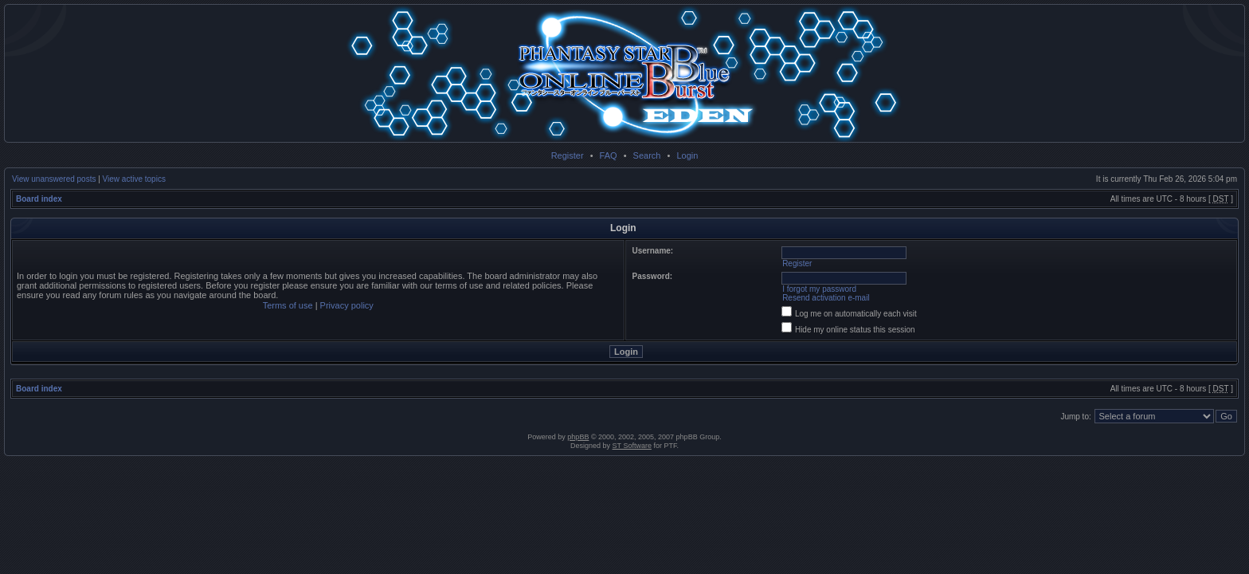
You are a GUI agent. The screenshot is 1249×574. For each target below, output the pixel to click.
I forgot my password (819, 289)
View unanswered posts (54, 179)
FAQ (608, 155)
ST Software (632, 446)
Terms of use (288, 305)
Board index (39, 199)
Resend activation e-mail (826, 297)
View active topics (134, 179)
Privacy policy (347, 305)
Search (647, 155)
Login (687, 155)
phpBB (578, 437)
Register (567, 155)
